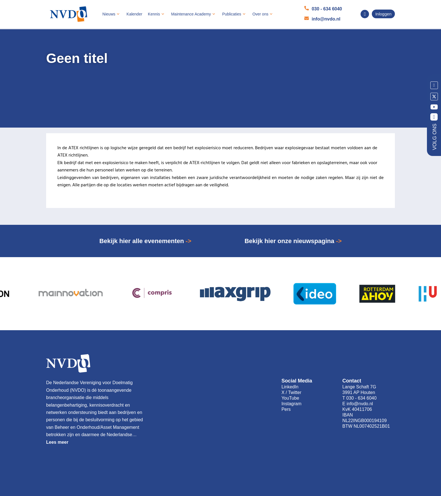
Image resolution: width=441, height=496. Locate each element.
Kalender (134, 14)
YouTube (290, 398)
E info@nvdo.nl (357, 403)
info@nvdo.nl (326, 19)
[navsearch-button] (365, 14)
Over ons (263, 14)
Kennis (157, 14)
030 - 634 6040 (327, 8)
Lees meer (57, 442)
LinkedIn (290, 386)
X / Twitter (292, 392)
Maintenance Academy (193, 14)
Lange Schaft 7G (359, 386)
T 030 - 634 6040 (359, 398)
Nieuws (111, 14)
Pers (286, 409)
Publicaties (234, 14)
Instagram (292, 403)
